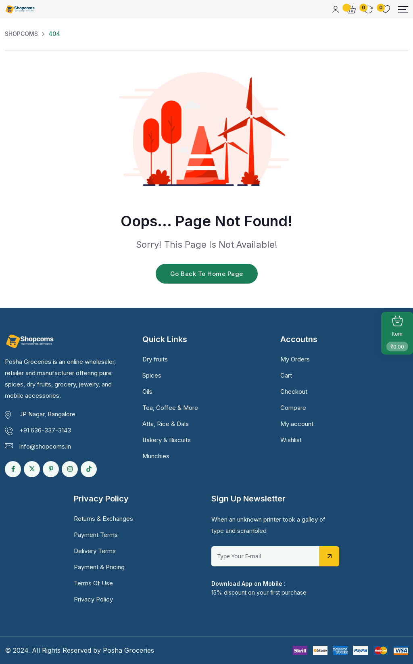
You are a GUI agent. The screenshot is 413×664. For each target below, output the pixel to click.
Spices (151, 375)
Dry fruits (155, 359)
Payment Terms (96, 535)
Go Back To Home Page (206, 274)
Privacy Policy (93, 599)
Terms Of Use (93, 583)
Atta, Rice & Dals (165, 424)
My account (296, 424)
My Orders (295, 359)
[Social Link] (13, 469)
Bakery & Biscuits (166, 440)
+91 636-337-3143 (45, 430)
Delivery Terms (95, 551)
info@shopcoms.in (45, 446)
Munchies (155, 456)
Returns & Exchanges (103, 518)
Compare (293, 407)
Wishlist (291, 440)
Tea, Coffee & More (170, 407)
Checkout (293, 391)
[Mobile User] (335, 9)
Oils (147, 391)
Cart (286, 375)
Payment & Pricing (99, 567)
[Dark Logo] (20, 9)
